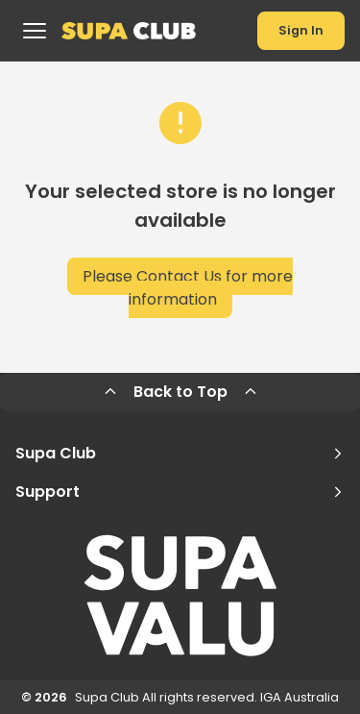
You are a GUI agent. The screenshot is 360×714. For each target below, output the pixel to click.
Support (180, 491)
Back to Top (180, 392)
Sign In (301, 30)
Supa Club (180, 453)
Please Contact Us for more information (188, 287)
